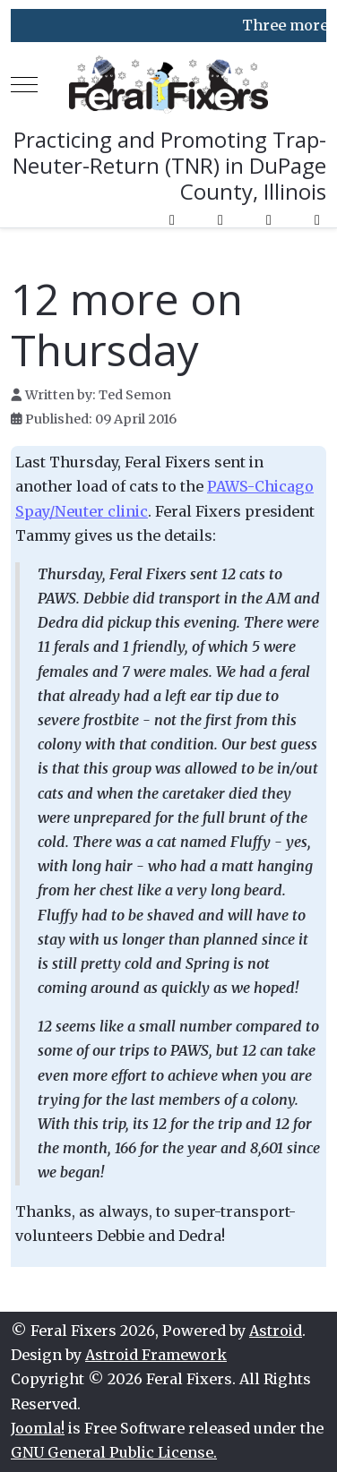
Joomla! (38, 1428)
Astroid (275, 1330)
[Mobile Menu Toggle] (24, 85)
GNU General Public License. (114, 1452)
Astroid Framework (156, 1355)
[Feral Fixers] (169, 85)
